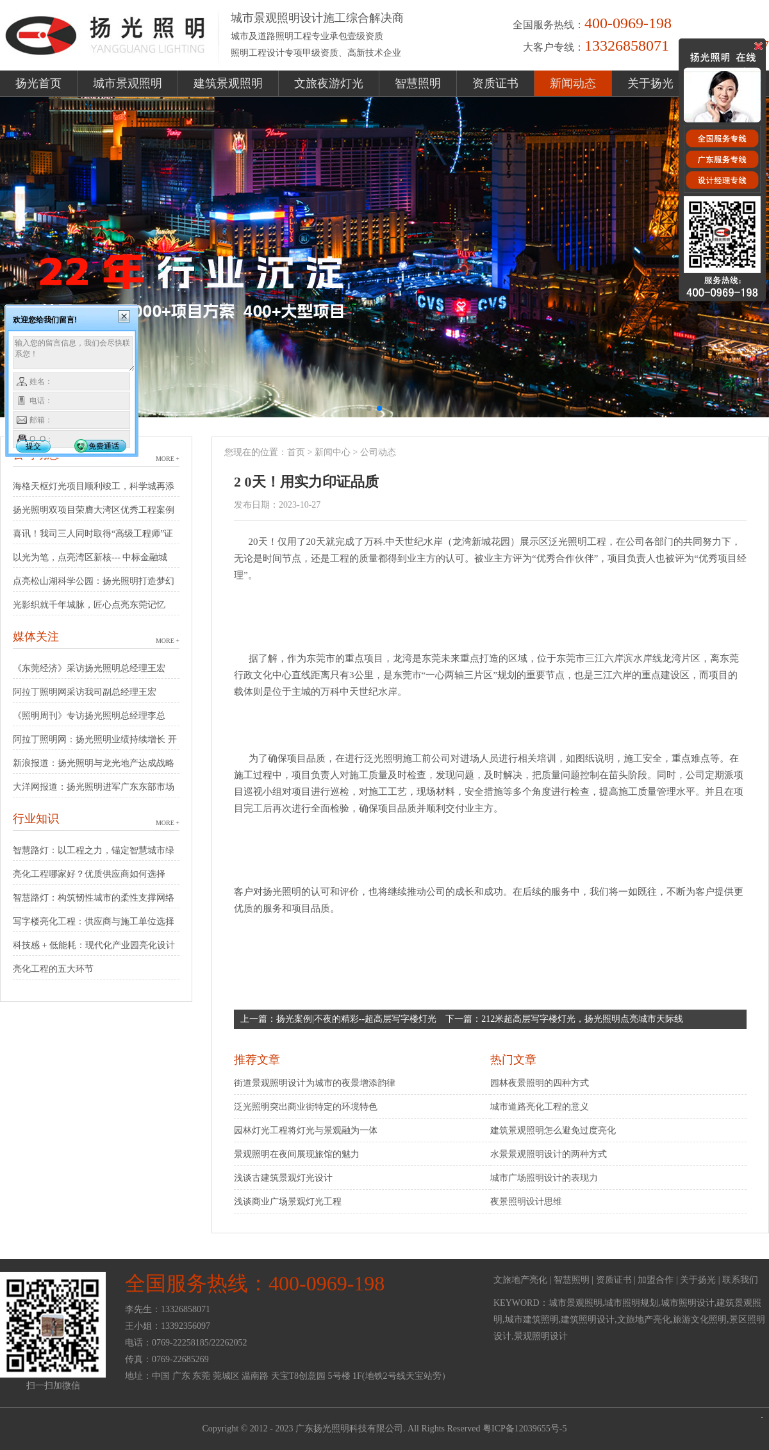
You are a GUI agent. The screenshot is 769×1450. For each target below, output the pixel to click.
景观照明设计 (541, 1336)
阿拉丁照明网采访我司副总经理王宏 (84, 692)
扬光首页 (38, 83)
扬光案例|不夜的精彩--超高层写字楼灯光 (356, 1019)
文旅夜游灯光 (328, 83)
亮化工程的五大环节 (53, 969)
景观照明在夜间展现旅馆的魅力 (297, 1154)
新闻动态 (573, 83)
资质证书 (495, 83)
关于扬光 (650, 83)
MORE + (167, 458)
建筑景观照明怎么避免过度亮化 (553, 1130)
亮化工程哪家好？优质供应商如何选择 (89, 874)
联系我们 (740, 1280)
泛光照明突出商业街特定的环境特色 (305, 1107)
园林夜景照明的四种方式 (539, 1083)
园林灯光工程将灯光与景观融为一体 (305, 1130)
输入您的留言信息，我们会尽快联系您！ (74, 354)
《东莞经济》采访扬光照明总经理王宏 (89, 668)
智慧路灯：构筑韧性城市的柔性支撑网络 (93, 898)
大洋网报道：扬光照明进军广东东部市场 (93, 787)
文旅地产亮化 (520, 1280)
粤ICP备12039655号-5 (524, 1428)
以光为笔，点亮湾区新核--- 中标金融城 (90, 557)
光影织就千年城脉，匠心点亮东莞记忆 (89, 605)
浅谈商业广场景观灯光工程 (288, 1201)
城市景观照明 (127, 83)
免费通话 (103, 446)
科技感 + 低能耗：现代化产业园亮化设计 (94, 945)
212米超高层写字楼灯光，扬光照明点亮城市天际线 (582, 1019)
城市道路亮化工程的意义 (539, 1107)
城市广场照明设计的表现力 (544, 1178)
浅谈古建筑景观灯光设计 (283, 1178)
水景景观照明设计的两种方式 (548, 1154)
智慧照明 (418, 83)
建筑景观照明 (228, 83)
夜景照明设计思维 (526, 1201)
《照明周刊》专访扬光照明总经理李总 (89, 716)
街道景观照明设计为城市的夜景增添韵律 (314, 1083)
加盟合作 (656, 1280)
